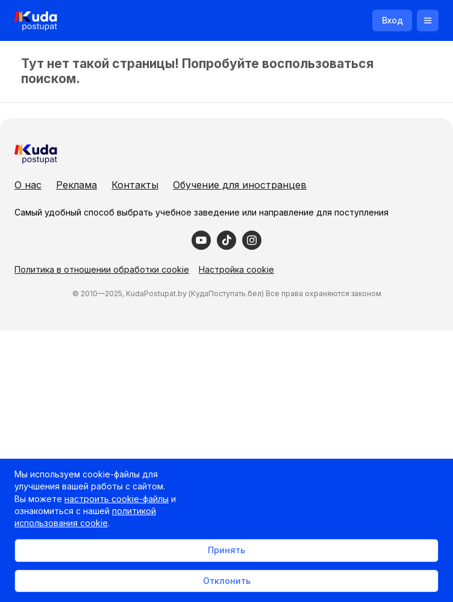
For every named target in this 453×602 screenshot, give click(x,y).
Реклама (76, 185)
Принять (226, 550)
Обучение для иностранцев (240, 185)
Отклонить (227, 581)
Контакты (134, 185)
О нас (28, 185)
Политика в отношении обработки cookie (101, 269)
